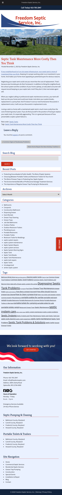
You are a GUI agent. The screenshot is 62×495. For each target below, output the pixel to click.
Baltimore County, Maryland (15, 420)
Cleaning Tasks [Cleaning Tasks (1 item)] (45, 277)
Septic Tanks (13, 122)
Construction (10, 472)
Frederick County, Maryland (15, 425)
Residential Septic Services (15, 467)
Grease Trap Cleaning (11, 217)
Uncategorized (9, 265)
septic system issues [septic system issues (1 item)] (20, 312)
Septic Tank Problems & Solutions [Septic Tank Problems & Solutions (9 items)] (26, 322)
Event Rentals (8, 215)
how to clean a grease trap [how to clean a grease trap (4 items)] (27, 294)
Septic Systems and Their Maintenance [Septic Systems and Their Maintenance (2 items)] (29, 316)
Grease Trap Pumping (13, 469)
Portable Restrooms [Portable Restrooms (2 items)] (13, 300)
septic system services (11, 247)
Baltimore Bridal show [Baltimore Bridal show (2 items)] (8, 277)
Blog (7, 479)
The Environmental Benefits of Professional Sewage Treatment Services (28, 182)
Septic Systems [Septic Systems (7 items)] (9, 315)
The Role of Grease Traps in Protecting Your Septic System (23, 179)
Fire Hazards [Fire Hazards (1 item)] (23, 288)
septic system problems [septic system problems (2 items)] (50, 312)
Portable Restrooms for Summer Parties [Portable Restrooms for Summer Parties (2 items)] (31, 300)
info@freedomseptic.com (16, 380)
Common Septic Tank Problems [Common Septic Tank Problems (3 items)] (22, 280)
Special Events (10, 474)
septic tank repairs (10, 260)
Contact (8, 482)
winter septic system (11, 268)
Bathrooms (7, 205)
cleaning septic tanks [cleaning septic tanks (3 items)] (34, 277)
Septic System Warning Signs (13, 250)
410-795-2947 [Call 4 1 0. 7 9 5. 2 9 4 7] (13, 378)
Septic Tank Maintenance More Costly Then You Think (23, 124)
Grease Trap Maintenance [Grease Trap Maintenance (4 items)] (43, 288)
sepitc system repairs (11, 240)
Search (7, 164)
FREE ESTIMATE (59, 244)
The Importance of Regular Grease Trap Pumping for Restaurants (26, 184)
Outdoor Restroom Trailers (13, 227)
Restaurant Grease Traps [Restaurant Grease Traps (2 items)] (27, 307)
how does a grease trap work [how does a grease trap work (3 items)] (26, 291)
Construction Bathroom (12, 210)
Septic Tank (8, 252)
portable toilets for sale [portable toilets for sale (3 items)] (45, 303)
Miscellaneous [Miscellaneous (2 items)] (16, 298)
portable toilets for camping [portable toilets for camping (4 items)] (25, 303)
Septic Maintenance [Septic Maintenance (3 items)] (42, 307)
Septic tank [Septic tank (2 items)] (45, 316)
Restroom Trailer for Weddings (14, 237)
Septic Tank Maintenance (12, 257)
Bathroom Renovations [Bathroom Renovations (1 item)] (20, 277)
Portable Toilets (9, 235)
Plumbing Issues (9, 230)
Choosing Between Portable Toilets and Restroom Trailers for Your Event (28, 177)
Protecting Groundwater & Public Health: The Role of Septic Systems (27, 174)
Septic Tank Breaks (10, 255)
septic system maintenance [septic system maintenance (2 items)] (34, 312)
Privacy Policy (47, 492)
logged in (15, 135)
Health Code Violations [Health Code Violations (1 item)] (10, 292)
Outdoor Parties (9, 225)
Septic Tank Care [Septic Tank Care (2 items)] (54, 316)
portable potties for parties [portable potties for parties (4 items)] (32, 297)
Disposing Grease (10, 212)
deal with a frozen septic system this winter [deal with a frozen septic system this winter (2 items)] (23, 284)
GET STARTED (31, 350)
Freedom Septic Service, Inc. (31, 2)
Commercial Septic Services (15, 464)
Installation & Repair (13, 477)
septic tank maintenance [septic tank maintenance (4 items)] (41, 318)
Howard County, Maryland (14, 428)
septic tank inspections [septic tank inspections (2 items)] (23, 319)
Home (8, 462)
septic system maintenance (13, 242)
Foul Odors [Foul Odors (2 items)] (29, 288)
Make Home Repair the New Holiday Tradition (43, 147)
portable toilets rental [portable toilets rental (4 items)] (10, 307)
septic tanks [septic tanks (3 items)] (50, 322)
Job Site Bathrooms (10, 222)
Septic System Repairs (11, 245)
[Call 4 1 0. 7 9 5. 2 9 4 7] (36, 7)
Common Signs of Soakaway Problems (16, 142)
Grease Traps (8, 220)
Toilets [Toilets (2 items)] (9, 325)
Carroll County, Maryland (14, 423)
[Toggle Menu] (3, 2)
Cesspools (7, 207)
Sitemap (38, 492)
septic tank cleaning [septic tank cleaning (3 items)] (8, 319)
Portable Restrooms (10, 232)
